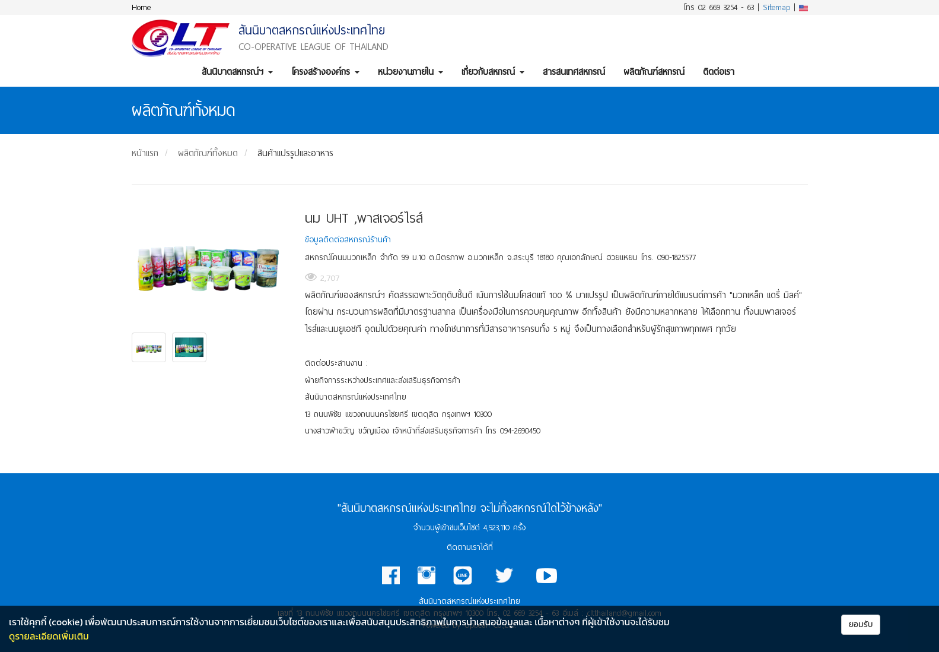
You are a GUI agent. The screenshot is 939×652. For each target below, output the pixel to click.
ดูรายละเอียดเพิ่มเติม (49, 636)
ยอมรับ (861, 624)
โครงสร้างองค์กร (325, 72)
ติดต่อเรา (718, 72)
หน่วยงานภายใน (410, 72)
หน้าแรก (145, 153)
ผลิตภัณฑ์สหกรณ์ (654, 72)
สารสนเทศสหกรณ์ (574, 72)
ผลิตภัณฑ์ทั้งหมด (208, 153)
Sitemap (776, 7)
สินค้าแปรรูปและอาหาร (295, 153)
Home (141, 7)
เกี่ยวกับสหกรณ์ (492, 72)
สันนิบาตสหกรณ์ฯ (237, 72)
